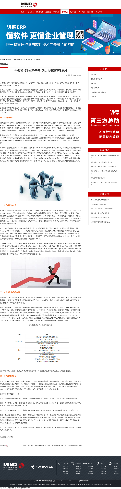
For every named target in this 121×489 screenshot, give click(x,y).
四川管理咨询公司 (88, 484)
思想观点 (30, 59)
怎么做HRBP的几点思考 (98, 204)
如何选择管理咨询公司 (98, 178)
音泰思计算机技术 (96, 79)
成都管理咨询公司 (19, 59)
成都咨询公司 (62, 484)
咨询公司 (10, 437)
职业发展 (65, 473)
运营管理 (90, 463)
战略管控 (78, 469)
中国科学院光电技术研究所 (99, 92)
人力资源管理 (36, 484)
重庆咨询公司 (107, 484)
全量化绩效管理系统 (21, 484)
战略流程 (78, 471)
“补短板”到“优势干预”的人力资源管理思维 (40, 70)
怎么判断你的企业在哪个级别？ (100, 217)
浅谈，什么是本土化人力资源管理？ (102, 209)
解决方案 (116, 473)
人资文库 (103, 466)
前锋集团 (93, 74)
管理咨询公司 (54, 484)
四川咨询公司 (79, 484)
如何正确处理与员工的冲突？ (100, 200)
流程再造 (90, 473)
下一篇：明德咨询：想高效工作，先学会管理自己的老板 (64, 445)
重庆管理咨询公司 (98, 484)
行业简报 (116, 471)
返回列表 (4, 446)
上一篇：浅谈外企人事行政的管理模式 (34, 445)
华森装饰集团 (95, 88)
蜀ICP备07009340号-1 (85, 481)
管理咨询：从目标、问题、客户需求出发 (103, 166)
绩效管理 (65, 466)
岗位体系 (65, 471)
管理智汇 (103, 463)
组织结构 (90, 466)
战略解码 (78, 473)
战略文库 (103, 471)
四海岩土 (93, 83)
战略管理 (78, 463)
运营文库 (103, 469)
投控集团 (93, 96)
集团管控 (90, 469)
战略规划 (78, 466)
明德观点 (38, 59)
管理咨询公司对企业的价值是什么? (102, 162)
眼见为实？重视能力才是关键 (100, 213)
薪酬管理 (65, 469)
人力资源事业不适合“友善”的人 (100, 222)
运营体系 (90, 471)
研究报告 (116, 469)
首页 (22, 12)
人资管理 (65, 463)
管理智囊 (103, 473)
